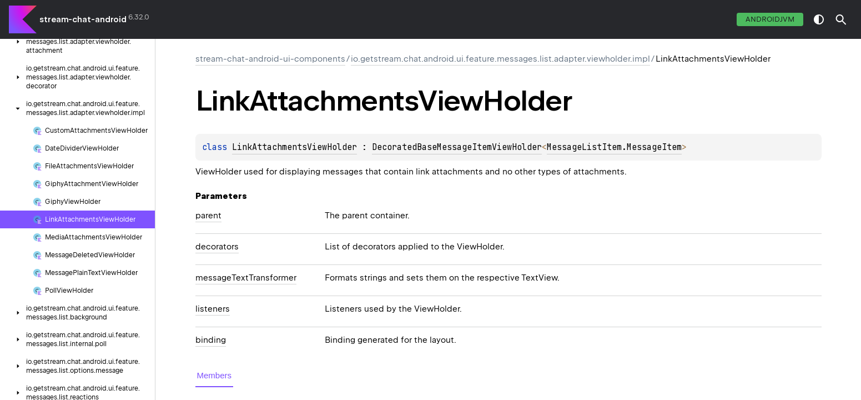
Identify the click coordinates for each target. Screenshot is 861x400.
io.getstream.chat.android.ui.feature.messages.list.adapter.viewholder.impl (500, 59)
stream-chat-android (83, 19)
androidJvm (770, 19)
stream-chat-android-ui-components (270, 59)
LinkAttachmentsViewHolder (294, 147)
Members (214, 375)
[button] (841, 19)
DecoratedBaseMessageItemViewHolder (457, 147)
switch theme (819, 19)
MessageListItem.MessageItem (614, 147)
